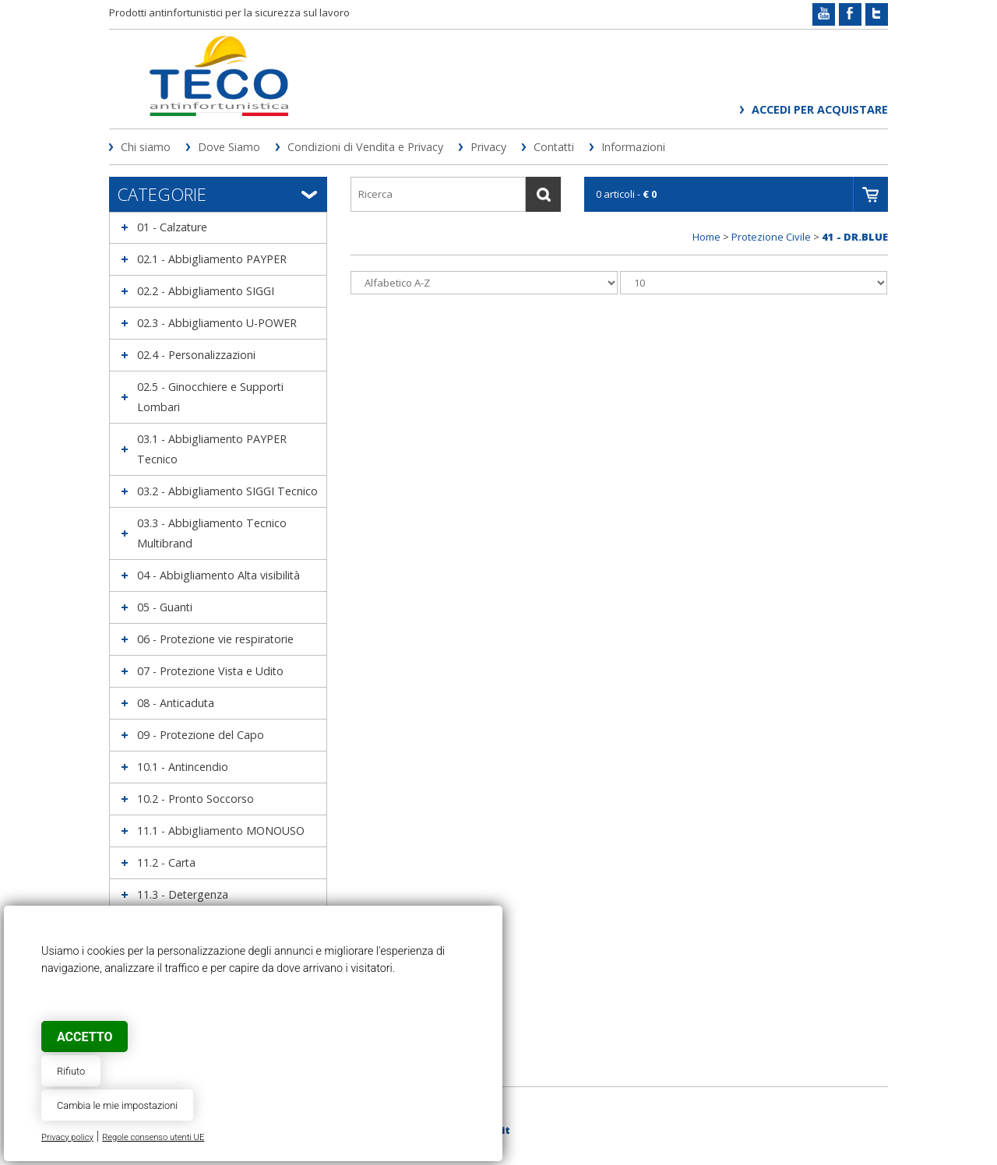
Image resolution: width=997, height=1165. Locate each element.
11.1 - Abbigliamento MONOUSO (221, 830)
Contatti (554, 146)
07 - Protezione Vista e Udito (210, 670)
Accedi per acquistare (820, 109)
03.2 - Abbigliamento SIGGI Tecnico (227, 491)
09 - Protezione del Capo (200, 734)
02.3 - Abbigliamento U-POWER (217, 322)
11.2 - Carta (166, 862)
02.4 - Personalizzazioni (196, 354)
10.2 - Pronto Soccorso (195, 798)
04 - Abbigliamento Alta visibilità (218, 575)
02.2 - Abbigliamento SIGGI (205, 290)
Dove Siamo (229, 146)
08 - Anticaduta (175, 702)
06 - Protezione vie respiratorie (215, 639)
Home (706, 237)
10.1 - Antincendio (182, 766)
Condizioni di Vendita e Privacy (365, 146)
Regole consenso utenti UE (153, 1137)
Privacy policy (67, 1137)
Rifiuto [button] (71, 1071)
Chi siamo (146, 146)
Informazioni (633, 146)
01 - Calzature (172, 227)
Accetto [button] (84, 1036)
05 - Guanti (164, 607)
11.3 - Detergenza (182, 894)
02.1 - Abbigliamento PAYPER (212, 259)
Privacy (488, 146)
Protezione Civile (771, 237)
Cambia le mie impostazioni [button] (117, 1105)
